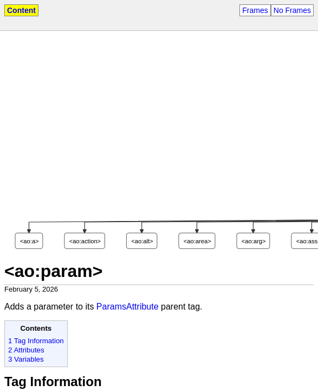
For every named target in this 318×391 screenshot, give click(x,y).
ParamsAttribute (127, 306)
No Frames (292, 10)
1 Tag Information (36, 341)
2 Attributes (26, 350)
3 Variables (26, 359)
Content (21, 10)
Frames (255, 10)
